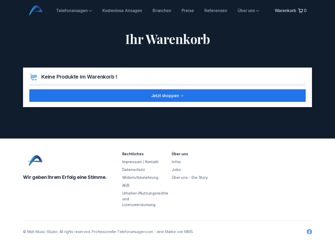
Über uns (248, 10)
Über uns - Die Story (190, 177)
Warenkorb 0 (291, 10)
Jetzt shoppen (167, 95)
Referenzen (215, 10)
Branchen (162, 10)
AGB (126, 185)
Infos (176, 161)
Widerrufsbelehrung (140, 177)
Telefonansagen (74, 10)
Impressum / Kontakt (140, 161)
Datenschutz (133, 169)
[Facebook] (309, 231)
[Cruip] (35, 160)
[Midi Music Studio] (35, 10)
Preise (188, 10)
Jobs (176, 169)
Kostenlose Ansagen (122, 10)
